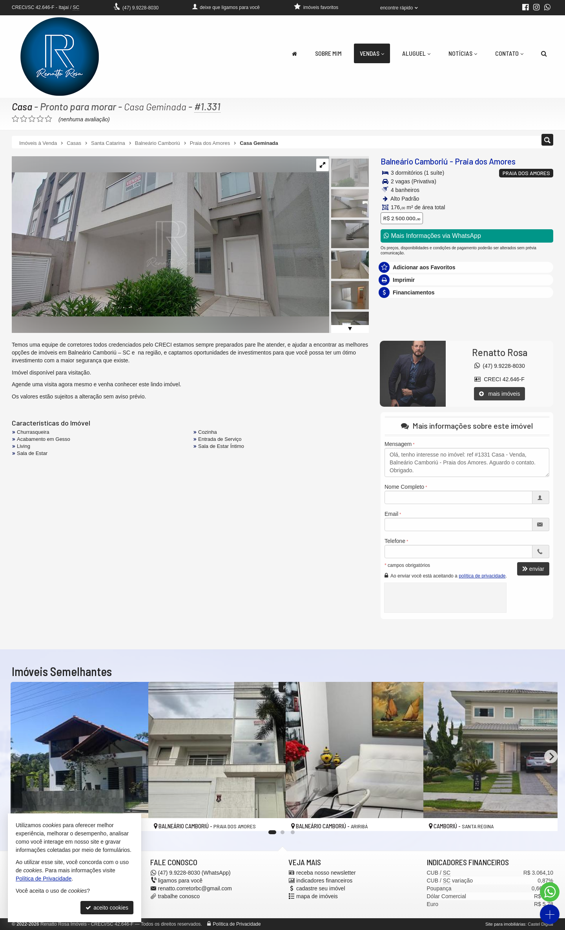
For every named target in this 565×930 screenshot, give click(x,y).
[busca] (544, 53)
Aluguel (416, 53)
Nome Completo (404, 487)
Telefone (395, 541)
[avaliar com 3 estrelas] (32, 119)
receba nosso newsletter (326, 873)
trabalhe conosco (179, 896)
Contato (509, 53)
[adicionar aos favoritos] (271, 818)
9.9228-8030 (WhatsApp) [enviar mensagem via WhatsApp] (194, 873)
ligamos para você (180, 880)
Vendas (372, 53)
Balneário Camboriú (414, 161)
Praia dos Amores (485, 161)
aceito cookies (107, 907)
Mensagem (398, 444)
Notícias (462, 53)
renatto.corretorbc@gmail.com (195, 888)
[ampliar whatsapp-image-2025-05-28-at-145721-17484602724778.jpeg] (171, 236)
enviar (533, 569)
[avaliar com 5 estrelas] (48, 119)
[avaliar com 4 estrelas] (40, 119)
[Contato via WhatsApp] (550, 892)
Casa (22, 106)
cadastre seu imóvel (320, 888)
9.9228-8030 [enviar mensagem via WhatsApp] (140, 8)
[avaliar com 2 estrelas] (23, 119)
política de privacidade (482, 576)
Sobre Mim (328, 53)
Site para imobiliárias (505, 924)
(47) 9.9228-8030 (499, 366)
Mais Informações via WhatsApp (432, 235)
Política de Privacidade (237, 924)
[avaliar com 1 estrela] (15, 119)
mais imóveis (499, 394)
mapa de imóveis (317, 896)
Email (391, 514)
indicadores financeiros (324, 880)
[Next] (551, 756)
